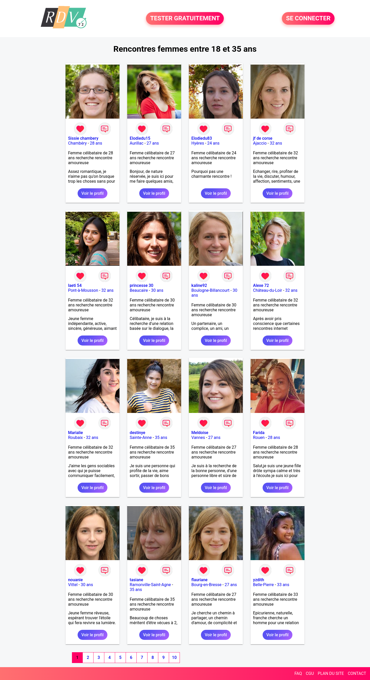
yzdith (258, 579)
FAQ (298, 673)
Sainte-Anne (141, 437)
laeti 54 (75, 285)
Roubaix (75, 437)
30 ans (157, 290)
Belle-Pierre (263, 584)
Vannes (198, 437)
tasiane (136, 579)
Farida (259, 432)
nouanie (75, 579)
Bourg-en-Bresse (206, 584)
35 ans (161, 437)
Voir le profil (92, 193)
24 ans (213, 143)
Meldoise (199, 432)
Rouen (259, 437)
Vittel (73, 584)
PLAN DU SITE (331, 673)
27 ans (153, 143)
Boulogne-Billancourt (210, 290)
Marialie (75, 432)
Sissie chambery (83, 138)
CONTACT (357, 673)
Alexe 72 (261, 285)
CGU (310, 673)
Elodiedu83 (201, 138)
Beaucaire (139, 290)
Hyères (197, 143)
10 (174, 657)
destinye (137, 432)
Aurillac (136, 143)
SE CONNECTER (308, 18)
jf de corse (262, 138)
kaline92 (199, 285)
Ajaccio (260, 143)
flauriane (199, 579)
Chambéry (77, 143)
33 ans (283, 584)
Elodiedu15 (140, 138)
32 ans (276, 143)
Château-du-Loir (267, 290)
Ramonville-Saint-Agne (150, 584)
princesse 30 (141, 285)
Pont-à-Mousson (83, 290)
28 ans (96, 143)
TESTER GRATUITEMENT (185, 18)
